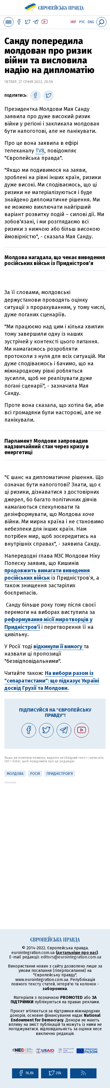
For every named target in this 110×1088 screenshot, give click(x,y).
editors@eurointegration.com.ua (71, 957)
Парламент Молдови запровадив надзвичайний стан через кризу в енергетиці (46, 447)
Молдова (15, 774)
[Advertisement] (55, 839)
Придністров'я (60, 774)
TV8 (39, 150)
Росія (35, 774)
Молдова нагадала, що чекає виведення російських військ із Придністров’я (54, 260)
